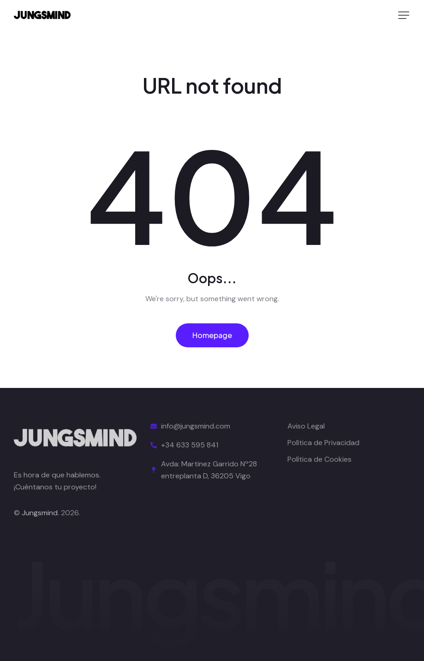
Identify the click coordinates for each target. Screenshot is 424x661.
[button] (403, 15)
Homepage (212, 335)
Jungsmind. (40, 513)
